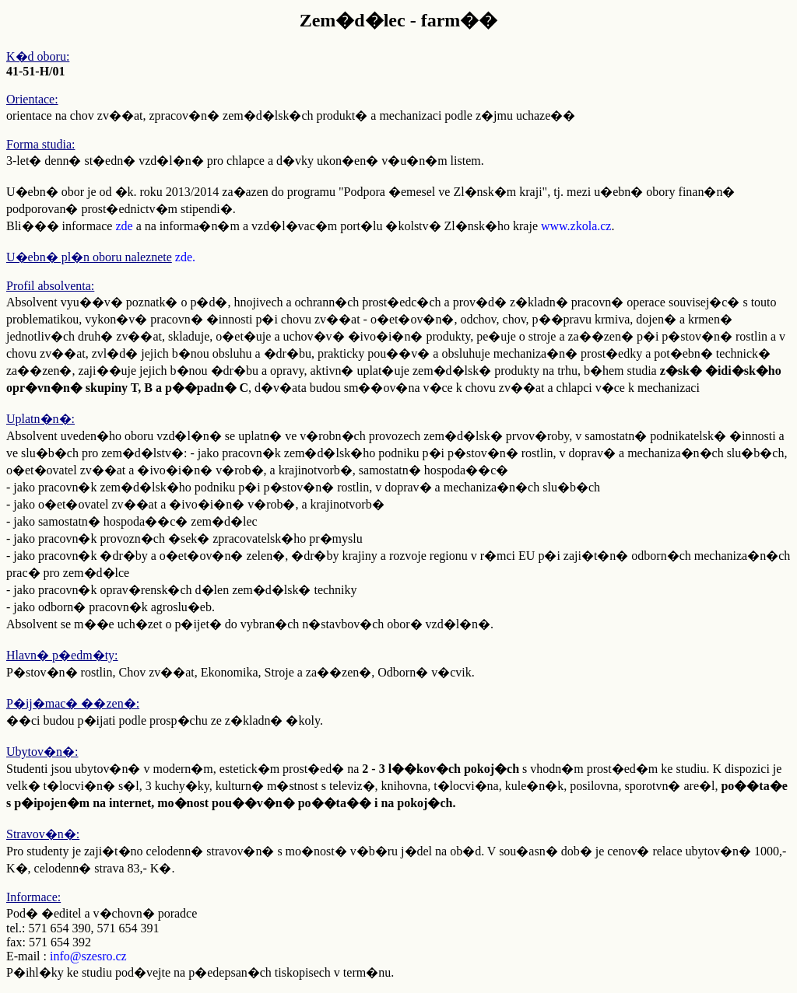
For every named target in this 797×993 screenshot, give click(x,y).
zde (123, 226)
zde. (185, 257)
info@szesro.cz (88, 956)
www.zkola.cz (576, 226)
